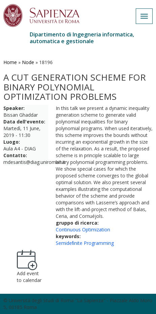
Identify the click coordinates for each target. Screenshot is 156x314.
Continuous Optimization (83, 229)
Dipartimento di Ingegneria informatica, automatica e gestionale (82, 38)
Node (28, 62)
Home (10, 62)
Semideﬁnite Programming (85, 243)
